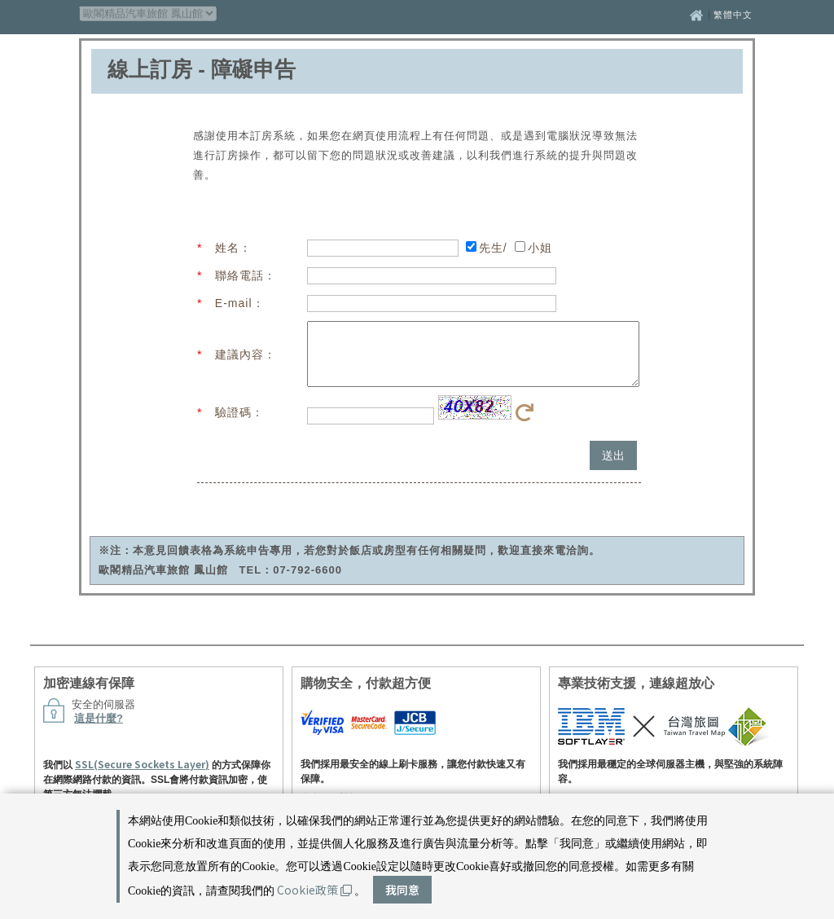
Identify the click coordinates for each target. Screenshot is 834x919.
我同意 (402, 890)
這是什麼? (98, 730)
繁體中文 (733, 15)
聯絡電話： (245, 275)
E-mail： (240, 303)
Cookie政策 (314, 890)
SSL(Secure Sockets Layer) (142, 776)
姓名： (233, 247)
